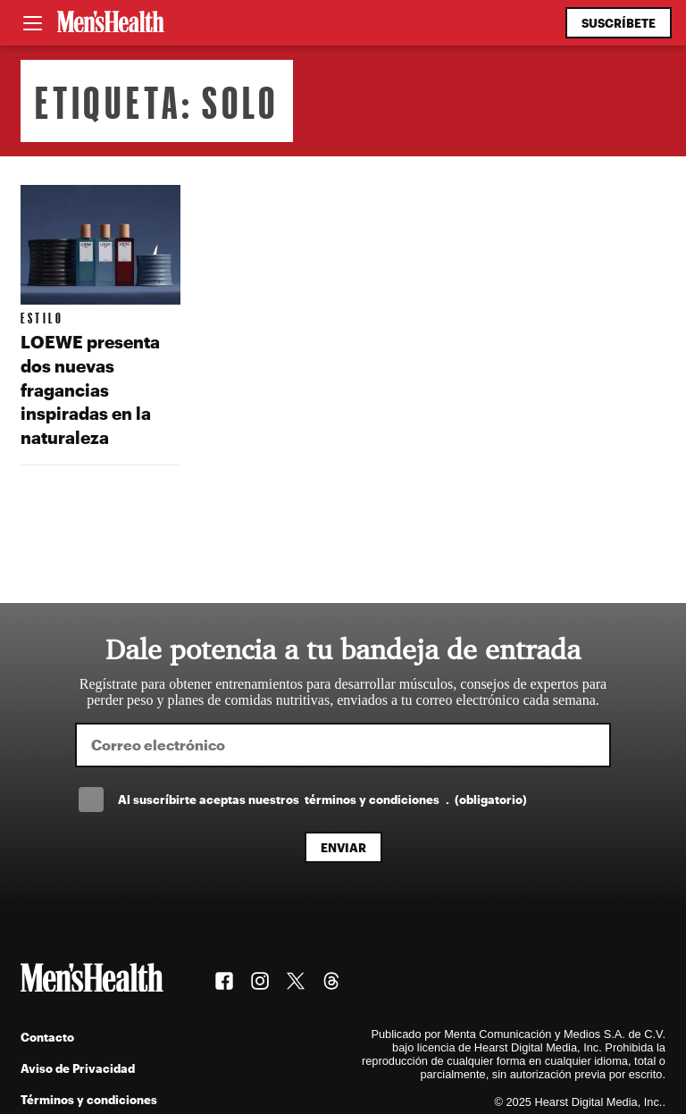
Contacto (47, 1036)
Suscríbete (618, 22)
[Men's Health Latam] (110, 23)
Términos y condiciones (89, 1099)
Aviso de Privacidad (78, 1068)
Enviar (343, 847)
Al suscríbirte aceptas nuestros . (322, 799)
